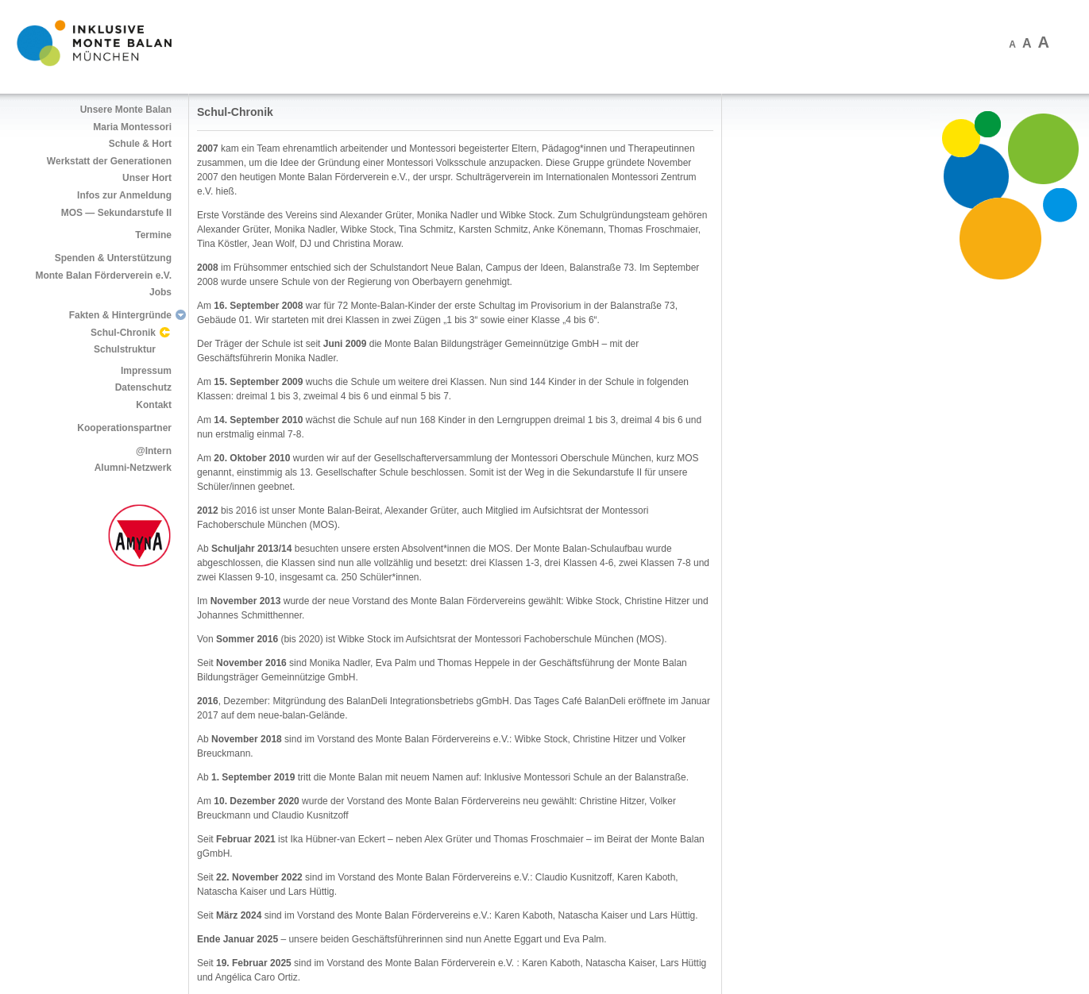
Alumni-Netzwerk (133, 467)
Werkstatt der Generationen (109, 161)
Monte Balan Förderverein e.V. (103, 275)
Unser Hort (147, 177)
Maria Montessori (132, 127)
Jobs (160, 292)
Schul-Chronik (123, 332)
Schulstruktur (125, 349)
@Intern (154, 451)
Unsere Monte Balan (126, 109)
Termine (153, 235)
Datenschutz (143, 387)
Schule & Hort (140, 143)
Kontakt (154, 404)
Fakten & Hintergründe (120, 315)
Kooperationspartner (124, 427)
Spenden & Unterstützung (113, 258)
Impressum (146, 370)
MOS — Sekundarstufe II (116, 212)
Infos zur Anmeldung (124, 195)
